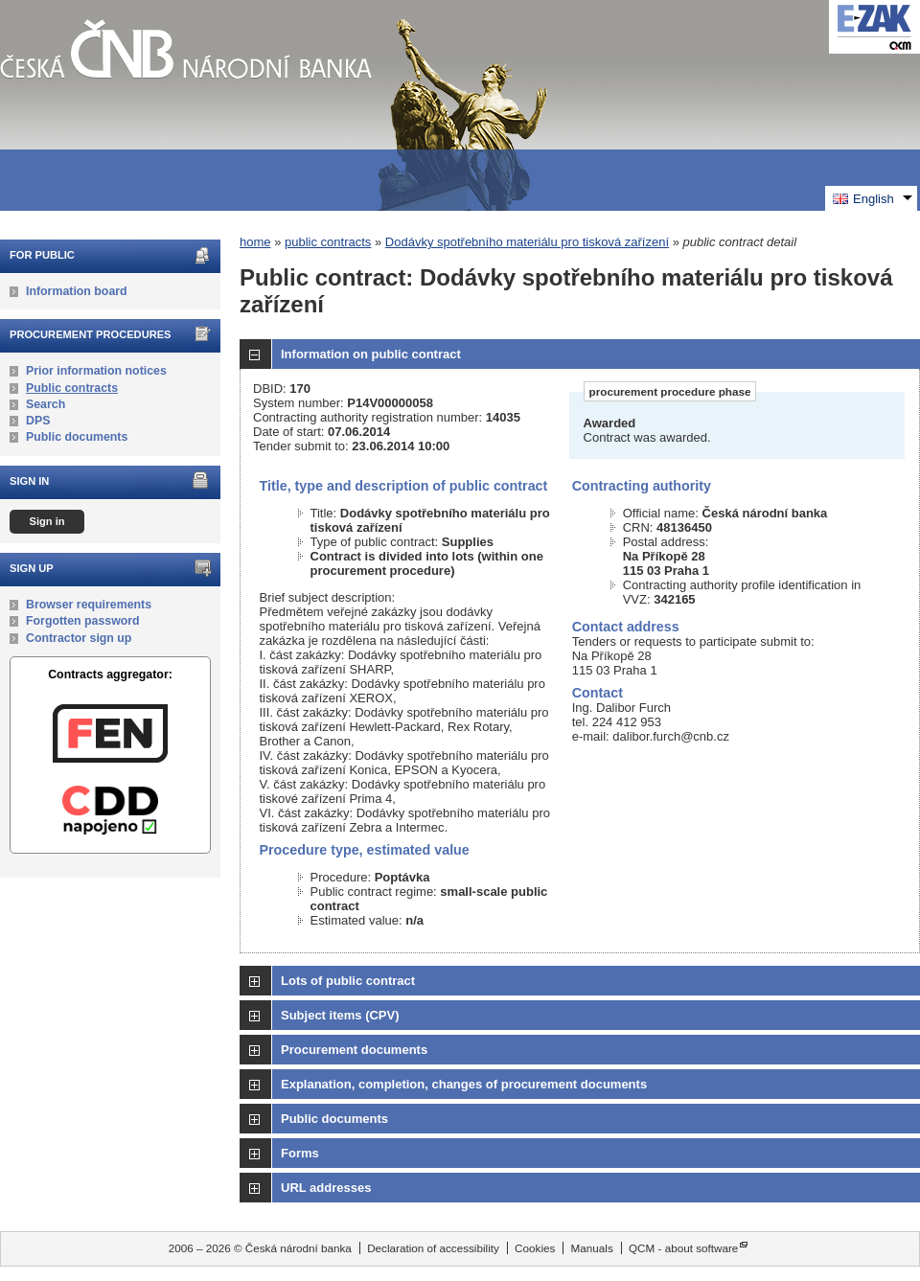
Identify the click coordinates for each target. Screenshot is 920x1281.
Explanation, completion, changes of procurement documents (464, 1084)
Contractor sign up (78, 638)
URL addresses (326, 1187)
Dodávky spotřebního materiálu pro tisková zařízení (527, 242)
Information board (76, 291)
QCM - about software (683, 1248)
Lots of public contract (348, 980)
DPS (38, 420)
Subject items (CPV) (340, 1015)
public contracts (328, 242)
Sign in (46, 521)
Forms (300, 1153)
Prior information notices (96, 370)
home (255, 242)
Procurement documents (354, 1049)
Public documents (76, 437)
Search (45, 404)
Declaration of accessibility (433, 1248)
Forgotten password (83, 621)
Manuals (592, 1248)
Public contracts (72, 388)
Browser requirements (88, 604)
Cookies (535, 1248)
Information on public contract (371, 354)
